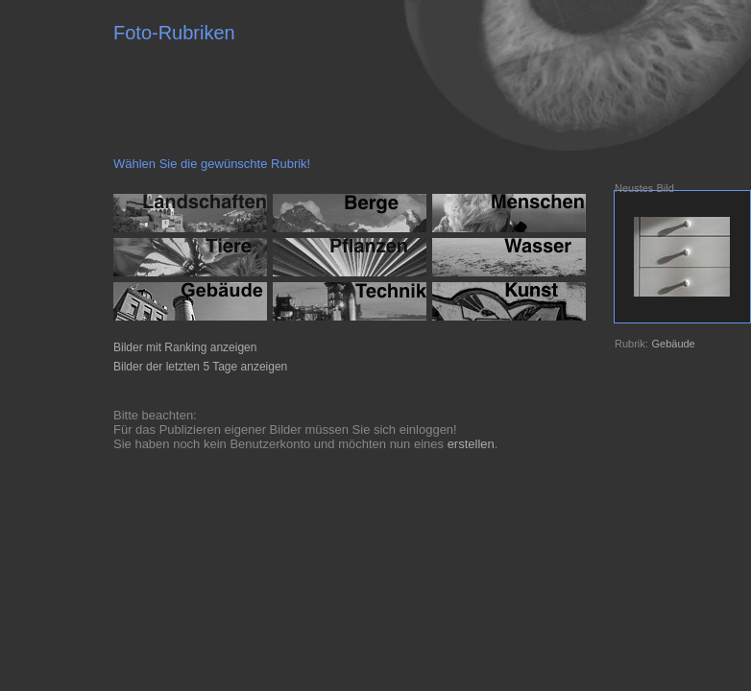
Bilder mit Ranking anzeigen (184, 347)
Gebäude (672, 343)
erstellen (471, 444)
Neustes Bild (644, 188)
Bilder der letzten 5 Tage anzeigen (200, 366)
